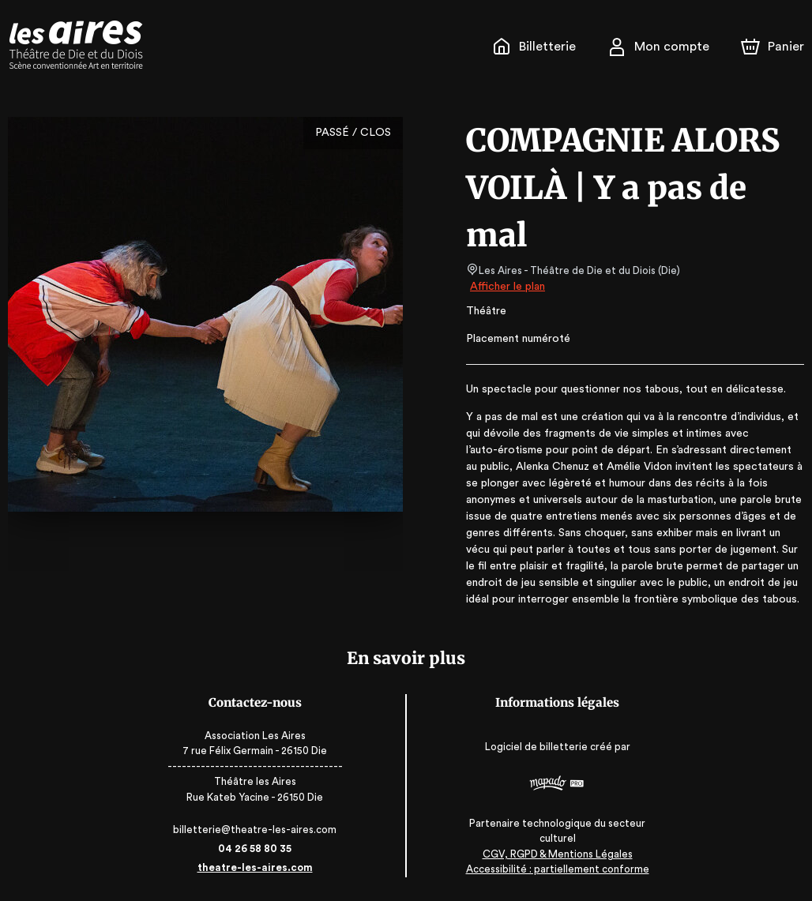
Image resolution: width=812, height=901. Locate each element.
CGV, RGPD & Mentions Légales (551, 854)
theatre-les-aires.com (262, 867)
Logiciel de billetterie (530, 747)
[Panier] (772, 46)
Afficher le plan (506, 286)
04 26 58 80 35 (261, 848)
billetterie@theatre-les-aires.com (262, 829)
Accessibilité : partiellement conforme (551, 870)
